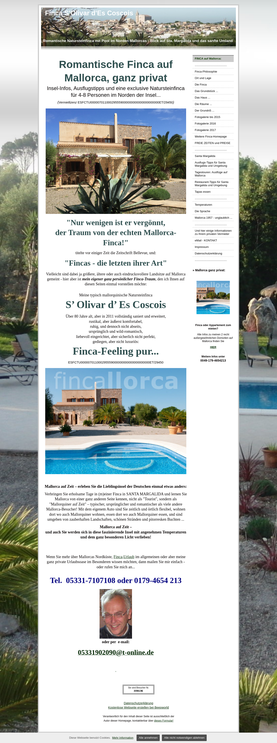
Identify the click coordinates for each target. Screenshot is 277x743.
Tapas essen (203, 191)
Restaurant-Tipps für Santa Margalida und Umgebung (212, 183)
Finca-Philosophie (206, 71)
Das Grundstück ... (206, 91)
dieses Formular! (163, 720)
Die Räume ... (203, 104)
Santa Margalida (205, 156)
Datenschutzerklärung (208, 253)
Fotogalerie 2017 (205, 130)
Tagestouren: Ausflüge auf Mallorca (211, 174)
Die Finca (201, 84)
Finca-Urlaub (124, 557)
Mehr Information (122, 737)
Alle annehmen (148, 737)
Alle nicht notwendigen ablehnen (184, 737)
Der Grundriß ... (204, 110)
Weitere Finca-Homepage (211, 136)
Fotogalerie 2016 (205, 123)
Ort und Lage (203, 78)
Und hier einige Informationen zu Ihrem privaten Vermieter (213, 232)
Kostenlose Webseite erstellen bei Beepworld (138, 707)
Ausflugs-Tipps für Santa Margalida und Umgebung (211, 164)
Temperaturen (203, 204)
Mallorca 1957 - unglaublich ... (213, 217)
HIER (213, 347)
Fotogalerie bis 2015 (207, 117)
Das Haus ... (202, 97)
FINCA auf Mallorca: (208, 58)
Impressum (202, 247)
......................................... (211, 65)
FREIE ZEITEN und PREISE (212, 143)
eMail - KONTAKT (206, 240)
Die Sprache (202, 211)
